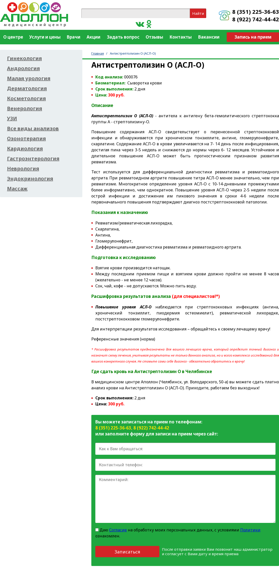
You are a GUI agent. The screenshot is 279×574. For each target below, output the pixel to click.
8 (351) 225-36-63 (255, 11)
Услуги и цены (45, 37)
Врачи (73, 37)
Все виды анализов (33, 128)
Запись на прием (252, 37)
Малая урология (28, 78)
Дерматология (27, 88)
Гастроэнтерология (33, 158)
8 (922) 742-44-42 (255, 19)
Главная (97, 53)
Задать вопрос (123, 37)
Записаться (127, 552)
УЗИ (12, 118)
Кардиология (25, 148)
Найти (198, 13)
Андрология (23, 68)
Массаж (17, 188)
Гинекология (24, 58)
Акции (93, 37)
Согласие (118, 530)
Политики (250, 530)
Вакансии (208, 37)
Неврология (23, 168)
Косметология (26, 98)
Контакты (180, 37)
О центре (13, 37)
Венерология (24, 108)
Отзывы (154, 37)
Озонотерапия (26, 138)
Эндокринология (30, 178)
